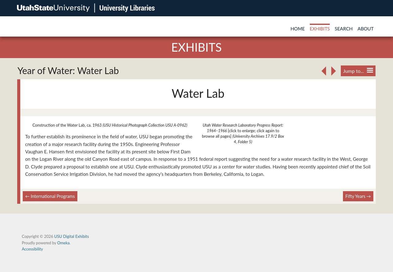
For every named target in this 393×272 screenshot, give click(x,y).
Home (297, 28)
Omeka (63, 242)
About (366, 28)
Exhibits (320, 28)
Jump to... (358, 71)
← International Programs (50, 196)
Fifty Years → (358, 196)
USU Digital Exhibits (71, 236)
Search (343, 28)
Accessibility (32, 248)
